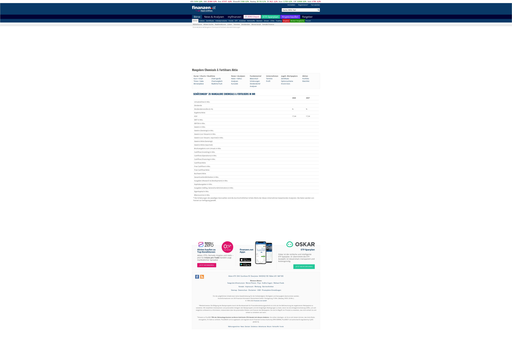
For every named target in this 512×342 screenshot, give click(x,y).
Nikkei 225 (273, 276)
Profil (268, 81)
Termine (236, 24)
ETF (236, 21)
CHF (294, 1)
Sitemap (234, 290)
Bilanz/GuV (254, 78)
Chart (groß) (216, 78)
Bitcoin (269, 326)
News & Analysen (214, 16)
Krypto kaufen (290, 16)
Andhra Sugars (267, 283)
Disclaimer (252, 290)
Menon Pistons (251, 283)
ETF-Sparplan (270, 16)
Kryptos (286, 21)
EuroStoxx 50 (245, 276)
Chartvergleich (216, 81)
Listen (229, 24)
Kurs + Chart (198, 78)
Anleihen (242, 21)
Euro (280, 1)
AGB (259, 290)
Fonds (231, 21)
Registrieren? (303, 5)
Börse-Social (256, 24)
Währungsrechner (234, 326)
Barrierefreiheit (268, 286)
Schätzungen (255, 81)
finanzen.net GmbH (260, 301)
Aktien (195, 21)
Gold (309, 1)
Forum (308, 21)
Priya (259, 283)
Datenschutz (242, 290)
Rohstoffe (251, 21)
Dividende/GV (255, 84)
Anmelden (291, 5)
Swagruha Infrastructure (236, 283)
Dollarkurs (254, 326)
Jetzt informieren (207, 265)
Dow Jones (254, 276)
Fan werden (315, 5)
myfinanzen (234, 16)
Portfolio (305, 78)
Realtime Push (216, 84)
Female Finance (268, 24)
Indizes (202, 21)
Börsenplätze (199, 84)
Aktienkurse (197, 24)
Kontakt (241, 286)
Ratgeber (307, 16)
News (242, 326)
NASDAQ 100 (263, 276)
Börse (197, 16)
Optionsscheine (287, 81)
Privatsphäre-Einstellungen (271, 290)
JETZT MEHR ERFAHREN (304, 266)
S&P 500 (280, 276)
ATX (191, 1)
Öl (268, 1)
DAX (205, 1)
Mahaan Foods (279, 283)
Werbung (258, 286)
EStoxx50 (236, 1)
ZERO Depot (253, 16)
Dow (219, 1)
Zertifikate (210, 21)
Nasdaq (253, 1)
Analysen (234, 81)
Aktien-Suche (208, 24)
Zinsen (266, 21)
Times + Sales (199, 81)
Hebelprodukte (221, 21)
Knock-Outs (285, 84)
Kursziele (234, 84)
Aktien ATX (232, 276)
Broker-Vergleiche (297, 21)
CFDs (272, 21)
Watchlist (305, 81)
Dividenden (245, 24)
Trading (279, 21)
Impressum (249, 286)
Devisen (259, 21)
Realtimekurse (220, 24)
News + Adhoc (236, 78)
